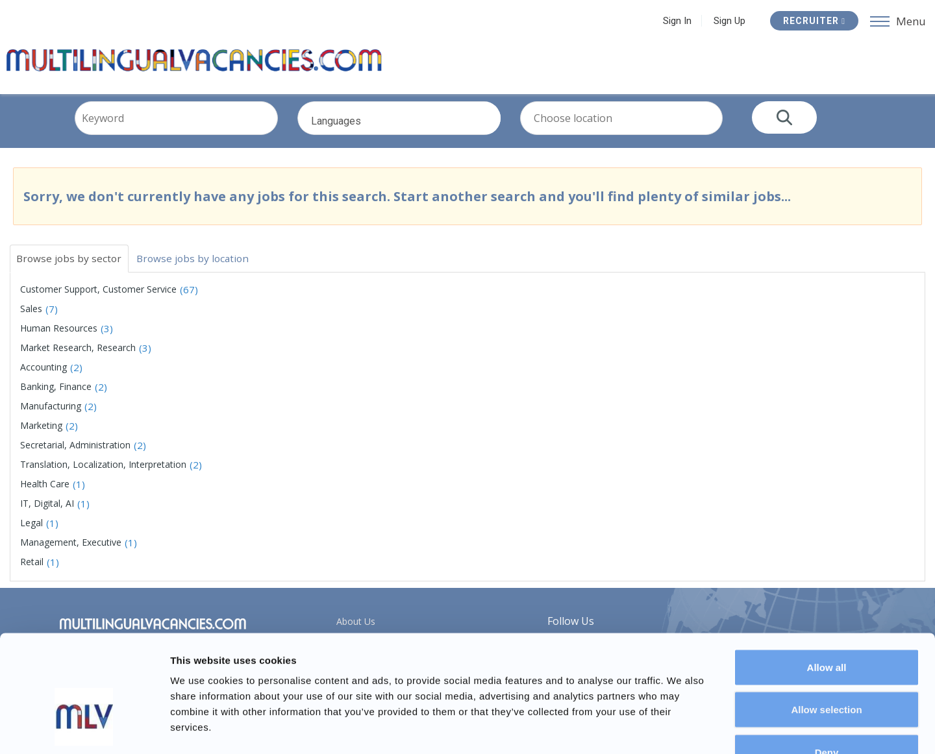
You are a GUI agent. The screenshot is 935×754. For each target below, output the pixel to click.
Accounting (43, 374)
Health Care (44, 491)
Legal (31, 530)
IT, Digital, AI (47, 510)
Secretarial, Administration (75, 452)
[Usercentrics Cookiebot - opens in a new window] (84, 728)
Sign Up (729, 21)
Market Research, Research (78, 354)
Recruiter (814, 21)
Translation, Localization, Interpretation (103, 471)
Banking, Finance (56, 393)
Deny (827, 668)
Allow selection (826, 626)
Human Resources (58, 335)
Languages (419, 134)
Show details (681, 728)
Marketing (41, 432)
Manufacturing (50, 413)
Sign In (677, 21)
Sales (31, 316)
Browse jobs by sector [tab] (71, 265)
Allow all (827, 583)
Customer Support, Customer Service (98, 296)
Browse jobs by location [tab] (198, 265)
